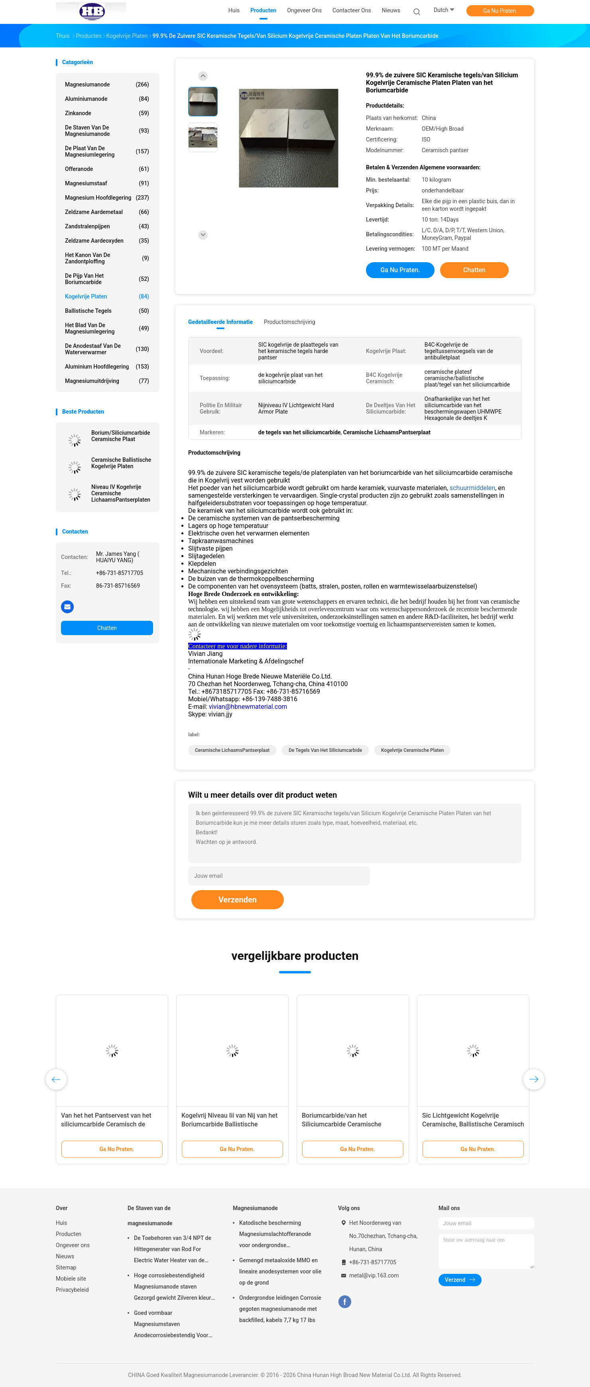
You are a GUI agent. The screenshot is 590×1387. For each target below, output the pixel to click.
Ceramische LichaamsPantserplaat (232, 750)
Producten (68, 1234)
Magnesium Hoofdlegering (107, 198)
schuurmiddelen (472, 488)
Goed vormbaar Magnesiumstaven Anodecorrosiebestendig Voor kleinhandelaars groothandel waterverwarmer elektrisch (171, 1325)
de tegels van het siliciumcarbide (325, 750)
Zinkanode (107, 113)
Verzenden (237, 899)
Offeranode (107, 169)
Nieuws (65, 1256)
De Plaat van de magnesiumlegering (107, 151)
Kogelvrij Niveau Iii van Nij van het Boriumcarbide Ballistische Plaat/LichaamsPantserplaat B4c (229, 1124)
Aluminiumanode (107, 99)
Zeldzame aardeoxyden (107, 241)
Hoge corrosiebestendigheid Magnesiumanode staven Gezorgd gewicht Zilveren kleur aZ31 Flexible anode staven (172, 1287)
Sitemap (66, 1267)
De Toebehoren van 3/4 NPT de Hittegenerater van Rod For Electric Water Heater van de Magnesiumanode (172, 1250)
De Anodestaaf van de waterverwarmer (107, 349)
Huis (61, 1223)
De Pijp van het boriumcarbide (107, 279)
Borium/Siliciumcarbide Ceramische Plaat (120, 436)
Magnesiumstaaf (107, 183)
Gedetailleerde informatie (220, 322)
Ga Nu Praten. (500, 11)
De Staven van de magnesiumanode (107, 130)
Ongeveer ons (73, 1245)
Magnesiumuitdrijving (107, 381)
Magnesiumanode (107, 84)
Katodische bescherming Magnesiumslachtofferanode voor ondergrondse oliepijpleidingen (275, 1235)
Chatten (107, 628)
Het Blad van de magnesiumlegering (107, 328)
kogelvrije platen (107, 296)
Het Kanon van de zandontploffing (107, 258)
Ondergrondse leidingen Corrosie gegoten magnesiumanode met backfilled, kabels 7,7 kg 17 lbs (280, 1309)
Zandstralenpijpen (107, 226)
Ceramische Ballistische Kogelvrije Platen (121, 463)
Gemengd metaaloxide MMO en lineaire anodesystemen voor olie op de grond (280, 1271)
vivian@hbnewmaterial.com (248, 706)
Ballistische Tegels (107, 311)
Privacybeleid (72, 1290)
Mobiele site (71, 1278)
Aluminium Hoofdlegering (107, 367)
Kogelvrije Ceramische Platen (412, 750)
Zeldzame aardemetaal (107, 212)
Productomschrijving (289, 322)
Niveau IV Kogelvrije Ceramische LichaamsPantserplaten (120, 493)
